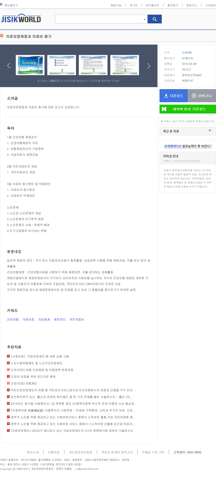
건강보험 (13, 319)
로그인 (134, 5)
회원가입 (116, 5)
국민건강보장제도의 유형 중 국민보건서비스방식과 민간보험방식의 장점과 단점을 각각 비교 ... (74, 390)
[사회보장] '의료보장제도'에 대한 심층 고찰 (40, 356)
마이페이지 (152, 5)
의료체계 (44, 319)
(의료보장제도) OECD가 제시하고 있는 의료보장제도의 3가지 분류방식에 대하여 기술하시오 (72, 430)
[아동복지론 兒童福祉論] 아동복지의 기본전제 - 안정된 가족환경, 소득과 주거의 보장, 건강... (73, 410)
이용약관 (54, 452)
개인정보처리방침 (80, 452)
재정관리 (59, 319)
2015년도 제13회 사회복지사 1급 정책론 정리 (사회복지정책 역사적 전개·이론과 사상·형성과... (74, 403)
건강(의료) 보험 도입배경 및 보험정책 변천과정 (42, 370)
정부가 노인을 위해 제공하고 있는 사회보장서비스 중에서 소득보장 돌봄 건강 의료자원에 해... (73, 417)
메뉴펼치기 (9, 5)
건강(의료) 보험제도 (24, 383)
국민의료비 (76, 319)
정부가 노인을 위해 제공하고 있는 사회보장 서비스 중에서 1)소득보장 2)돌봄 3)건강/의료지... (73, 424)
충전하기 (172, 5)
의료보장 (28, 319)
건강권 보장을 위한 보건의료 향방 (33, 376)
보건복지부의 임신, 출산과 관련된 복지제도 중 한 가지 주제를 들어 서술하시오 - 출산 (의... (72, 397)
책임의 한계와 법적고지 (117, 452)
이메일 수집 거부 (153, 452)
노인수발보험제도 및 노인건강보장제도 (37, 363)
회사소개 (33, 452)
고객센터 (210, 5)
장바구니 (191, 5)
